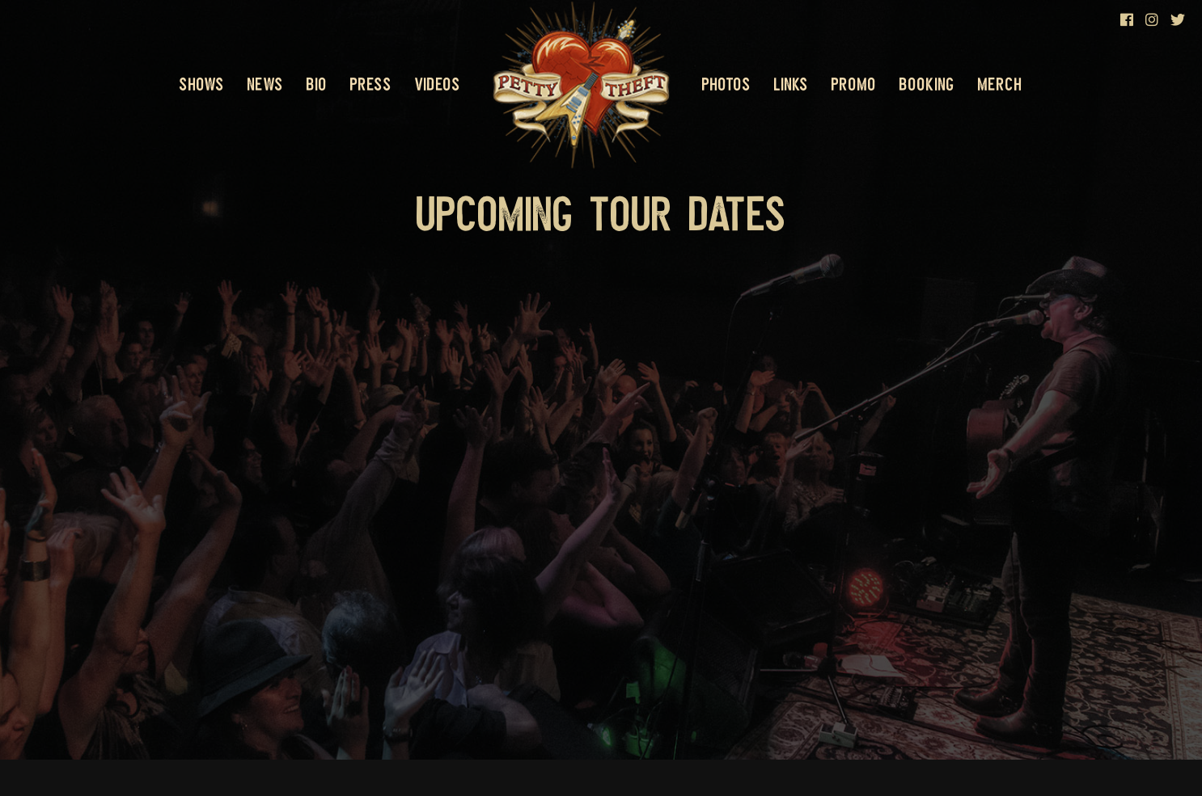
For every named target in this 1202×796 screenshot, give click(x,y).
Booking (926, 84)
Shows (202, 84)
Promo (854, 84)
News (265, 84)
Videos (437, 84)
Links (791, 84)
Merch (1000, 84)
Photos (726, 84)
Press (370, 84)
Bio (317, 84)
